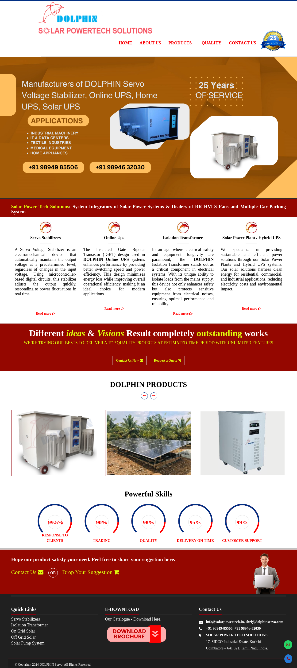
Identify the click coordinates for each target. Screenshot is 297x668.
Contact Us (242, 43)
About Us (150, 43)
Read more (45, 313)
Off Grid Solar (23, 637)
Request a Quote (167, 360)
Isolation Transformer (29, 625)
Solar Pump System (28, 643)
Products (180, 43)
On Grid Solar (23, 631)
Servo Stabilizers (25, 619)
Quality (211, 43)
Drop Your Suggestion (90, 572)
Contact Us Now (129, 360)
